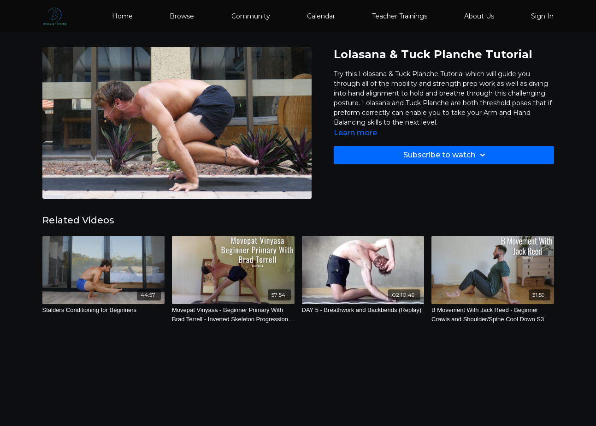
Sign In (542, 16)
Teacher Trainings (399, 16)
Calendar (321, 16)
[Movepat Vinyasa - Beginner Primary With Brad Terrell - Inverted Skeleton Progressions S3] (233, 315)
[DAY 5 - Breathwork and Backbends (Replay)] (363, 310)
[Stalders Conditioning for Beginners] (103, 310)
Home (122, 16)
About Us (479, 16)
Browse (182, 16)
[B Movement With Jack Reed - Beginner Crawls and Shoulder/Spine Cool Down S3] (492, 315)
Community (250, 16)
